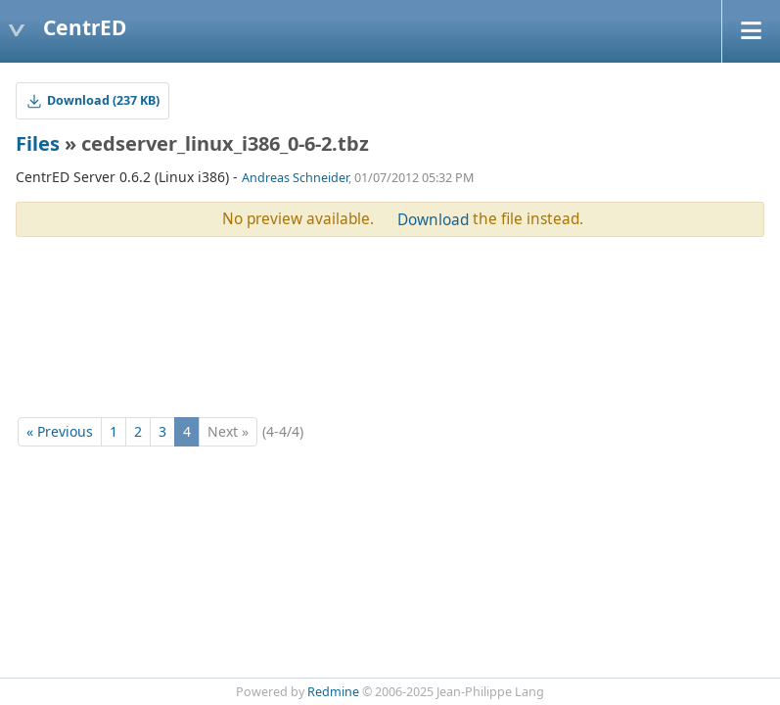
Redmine (333, 691)
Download (433, 220)
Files (38, 143)
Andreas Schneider (295, 177)
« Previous (59, 431)
